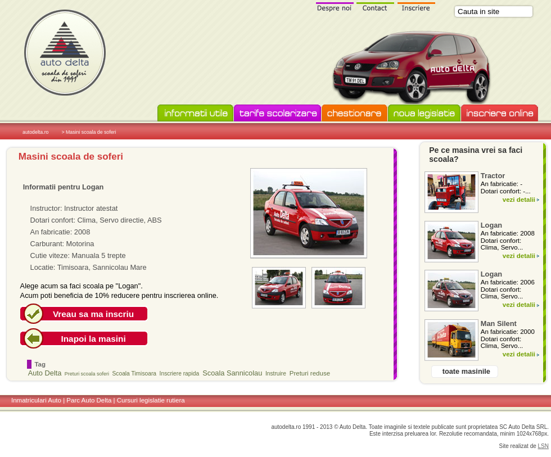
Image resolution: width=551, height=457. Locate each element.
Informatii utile (195, 114)
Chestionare (354, 114)
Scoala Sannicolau (232, 373)
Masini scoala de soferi (71, 156)
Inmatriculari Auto (36, 400)
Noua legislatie (424, 114)
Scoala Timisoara (134, 373)
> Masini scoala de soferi (88, 132)
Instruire (275, 373)
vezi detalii (519, 199)
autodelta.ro (35, 132)
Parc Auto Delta (88, 400)
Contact (375, 6)
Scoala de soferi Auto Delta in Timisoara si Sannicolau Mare (64, 52)
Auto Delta (45, 373)
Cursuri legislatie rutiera (151, 400)
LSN (543, 446)
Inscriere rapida (180, 373)
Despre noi (334, 6)
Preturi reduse (310, 373)
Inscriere (416, 6)
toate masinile (466, 371)
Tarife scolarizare (277, 114)
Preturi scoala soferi (87, 374)
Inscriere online (499, 114)
